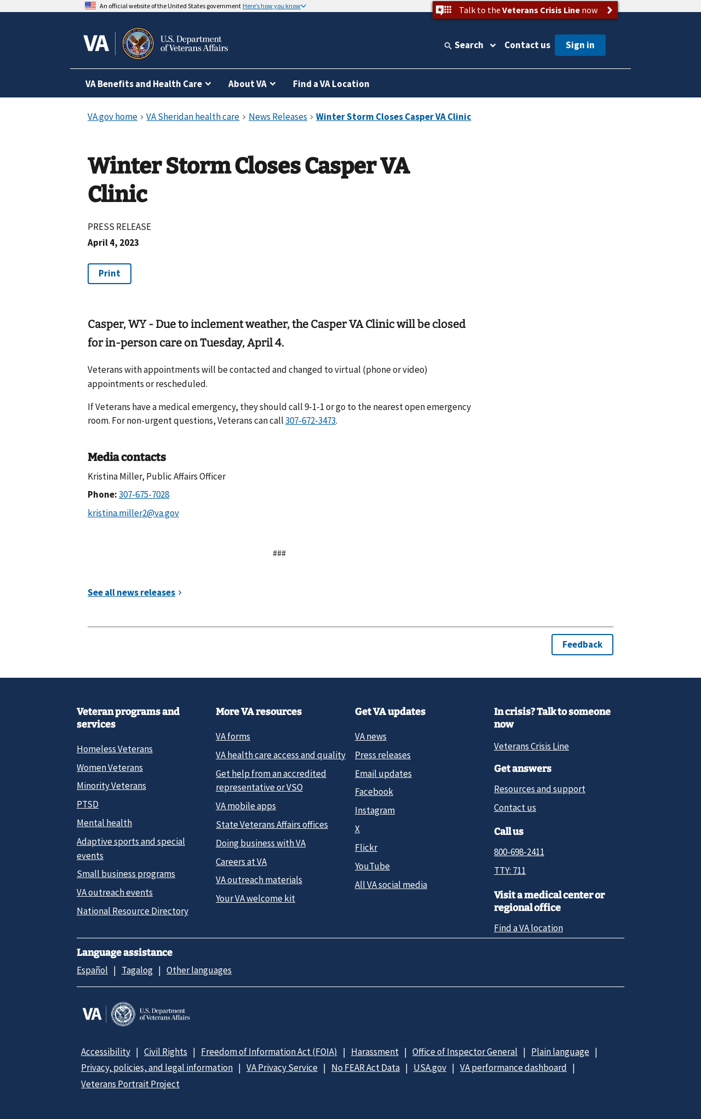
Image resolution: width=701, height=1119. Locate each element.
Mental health (104, 823)
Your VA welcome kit (255, 898)
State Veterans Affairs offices (272, 824)
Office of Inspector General (465, 1052)
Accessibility (105, 1052)
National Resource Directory (132, 911)
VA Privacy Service (282, 1068)
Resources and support (539, 789)
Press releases (383, 755)
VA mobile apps (246, 806)
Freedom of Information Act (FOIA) (269, 1052)
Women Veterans (110, 768)
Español (92, 970)
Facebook (374, 792)
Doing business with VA (261, 843)
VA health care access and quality (281, 755)
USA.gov (429, 1068)
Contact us (527, 45)
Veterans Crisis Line (531, 746)
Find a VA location (528, 928)
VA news (371, 736)
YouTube (372, 866)
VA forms (233, 736)
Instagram (375, 810)
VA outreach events (115, 892)
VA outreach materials (259, 880)
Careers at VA (241, 862)
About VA (247, 84)
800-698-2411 (519, 852)
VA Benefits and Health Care (143, 84)
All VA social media (391, 885)
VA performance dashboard (513, 1068)
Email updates (383, 774)
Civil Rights (165, 1052)
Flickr (366, 847)
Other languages (199, 970)
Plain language (560, 1052)
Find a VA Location (331, 84)
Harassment (375, 1052)
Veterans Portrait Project (130, 1084)
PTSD (88, 804)
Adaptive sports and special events (131, 848)
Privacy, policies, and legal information (157, 1068)
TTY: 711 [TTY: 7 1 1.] (510, 870)
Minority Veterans (111, 786)
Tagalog (137, 970)
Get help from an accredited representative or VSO (271, 780)
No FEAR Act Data (365, 1068)
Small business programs (126, 874)
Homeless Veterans (115, 749)
